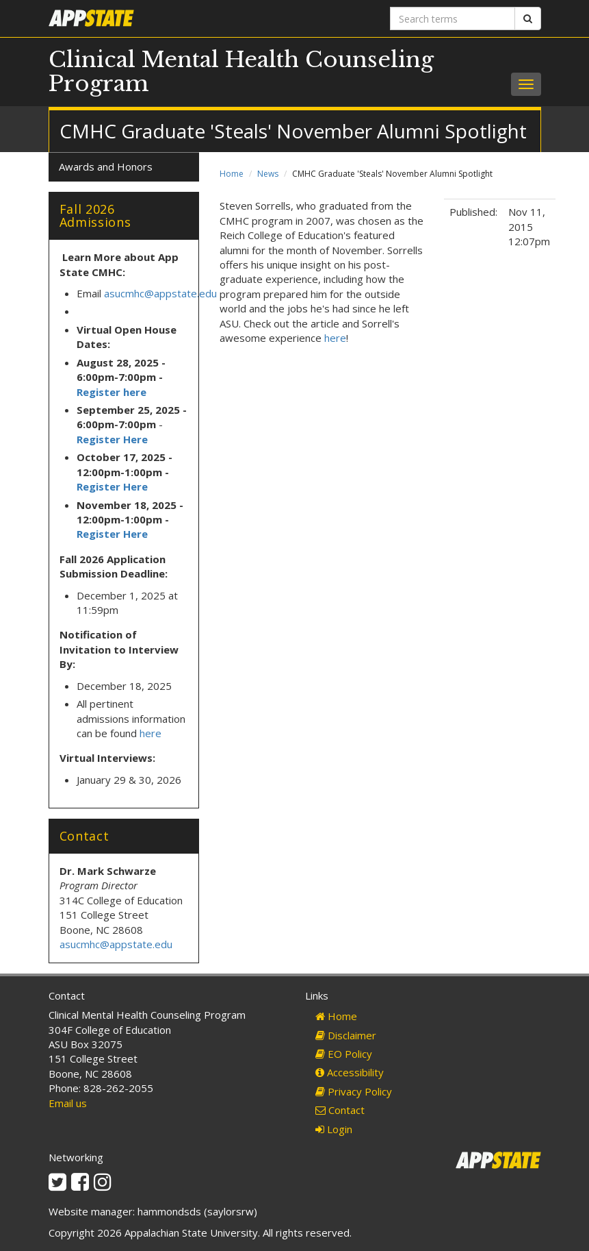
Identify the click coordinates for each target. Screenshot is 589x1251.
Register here (113, 392)
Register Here (112, 439)
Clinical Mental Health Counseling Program (241, 71)
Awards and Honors (106, 166)
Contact (340, 1110)
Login (333, 1129)
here (335, 338)
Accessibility (349, 1072)
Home (232, 173)
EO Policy (343, 1054)
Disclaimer (345, 1035)
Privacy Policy (353, 1091)
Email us (68, 1103)
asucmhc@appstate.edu (160, 293)
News (267, 173)
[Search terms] (452, 18)
